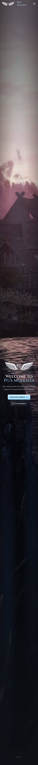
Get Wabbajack (19, 403)
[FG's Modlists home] (16, 3)
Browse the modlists (19, 397)
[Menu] (34, 3)
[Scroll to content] (19, 759)
